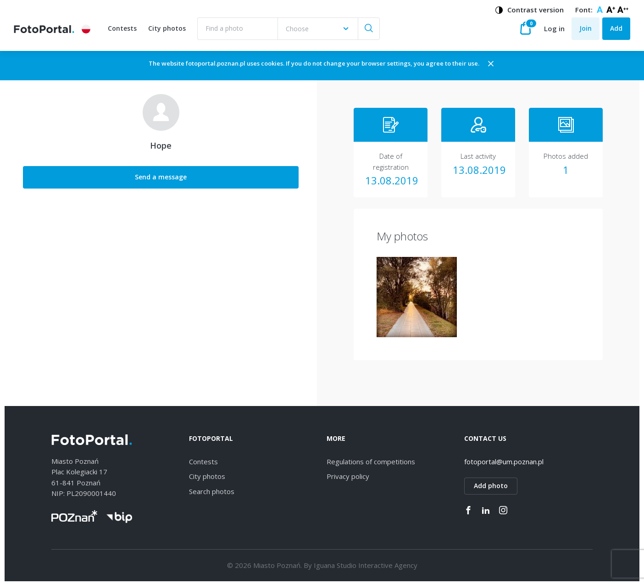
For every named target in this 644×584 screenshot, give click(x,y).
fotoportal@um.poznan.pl (504, 459)
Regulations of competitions (371, 459)
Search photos (211, 489)
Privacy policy (348, 474)
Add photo (491, 483)
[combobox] (320, 33)
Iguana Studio (335, 562)
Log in (554, 33)
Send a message (78, 185)
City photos (170, 33)
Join (585, 32)
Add (616, 32)
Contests (125, 33)
